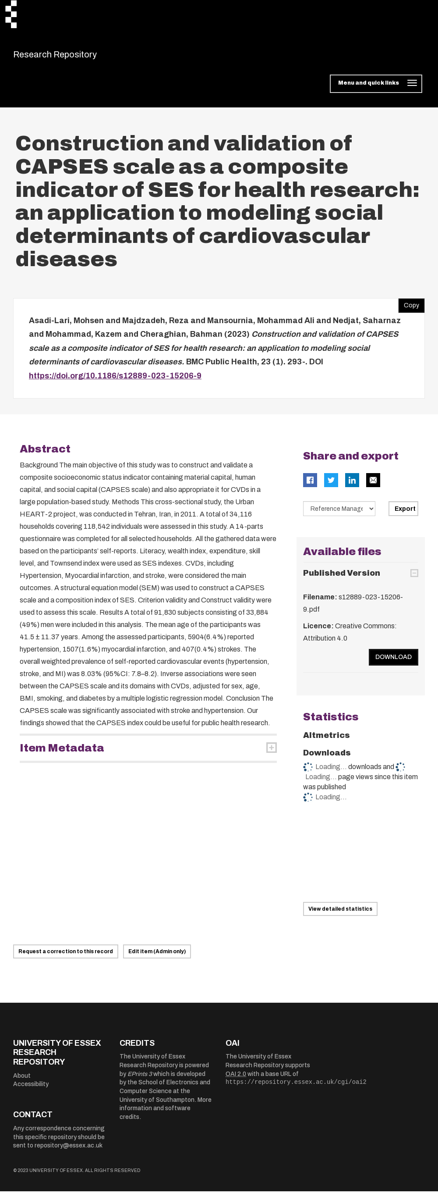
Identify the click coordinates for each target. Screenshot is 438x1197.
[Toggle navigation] (376, 89)
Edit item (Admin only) (157, 957)
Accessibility (31, 1090)
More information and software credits (166, 1114)
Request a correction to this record (65, 957)
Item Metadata (62, 753)
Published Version (341, 578)
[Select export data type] (339, 514)
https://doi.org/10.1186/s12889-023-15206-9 (115, 381)
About (22, 1081)
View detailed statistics (340, 914)
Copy (408, 308)
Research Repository (74, 57)
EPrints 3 (139, 1079)
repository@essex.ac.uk (68, 1151)
